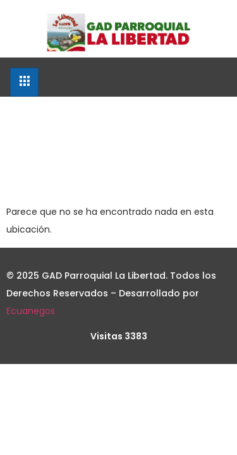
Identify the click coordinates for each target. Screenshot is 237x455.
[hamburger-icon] (24, 82)
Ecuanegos (30, 311)
